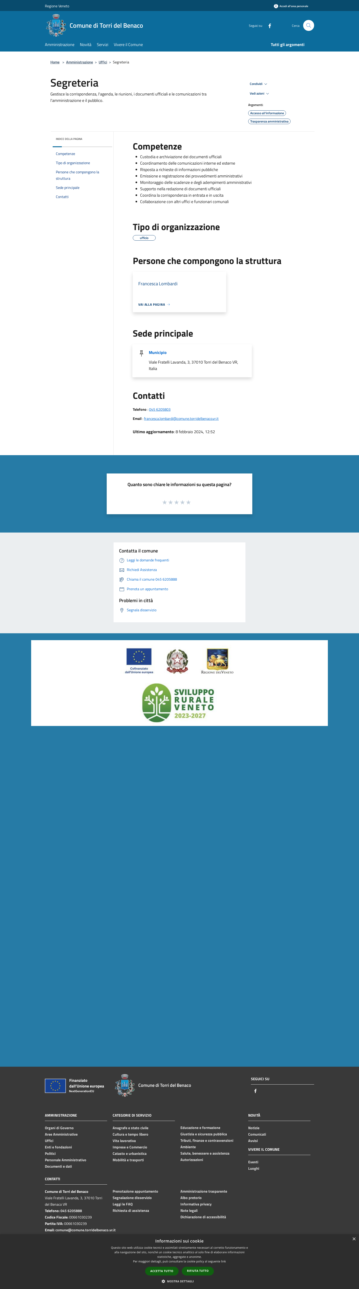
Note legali (189, 1210)
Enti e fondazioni (58, 1147)
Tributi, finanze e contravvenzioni (206, 1140)
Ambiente (188, 1147)
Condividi (259, 84)
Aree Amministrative (61, 1134)
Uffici (103, 62)
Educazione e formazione (200, 1127)
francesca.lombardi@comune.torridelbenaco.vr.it (181, 418)
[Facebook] (267, 25)
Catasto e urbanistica (130, 1153)
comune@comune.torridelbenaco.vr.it (85, 1230)
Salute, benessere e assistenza (204, 1153)
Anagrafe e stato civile (130, 1128)
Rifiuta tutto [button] (198, 1271)
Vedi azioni (260, 93)
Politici (50, 1153)
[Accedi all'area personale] (291, 6)
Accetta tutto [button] (161, 1271)
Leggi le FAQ (123, 1204)
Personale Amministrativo (65, 1160)
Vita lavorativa (124, 1140)
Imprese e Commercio (130, 1147)
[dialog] (179, 1261)
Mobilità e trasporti (128, 1160)
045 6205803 (160, 409)
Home (55, 62)
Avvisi (253, 1140)
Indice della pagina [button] (69, 139)
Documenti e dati (58, 1166)
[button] (179, 1281)
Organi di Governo (59, 1128)
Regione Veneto (57, 6)
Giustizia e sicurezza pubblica (203, 1134)
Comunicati (257, 1134)
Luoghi (253, 1168)
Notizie (253, 1128)
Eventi (253, 1162)
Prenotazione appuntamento (135, 1191)
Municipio (158, 352)
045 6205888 (71, 1210)
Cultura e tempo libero (130, 1134)
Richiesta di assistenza (131, 1210)
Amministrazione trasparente (203, 1191)
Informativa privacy (196, 1204)
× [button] (354, 1239)
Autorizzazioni (191, 1159)
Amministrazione (79, 62)
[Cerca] (308, 25)
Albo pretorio (191, 1197)
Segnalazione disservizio (132, 1197)
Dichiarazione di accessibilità (203, 1217)
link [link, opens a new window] (223, 1261)
